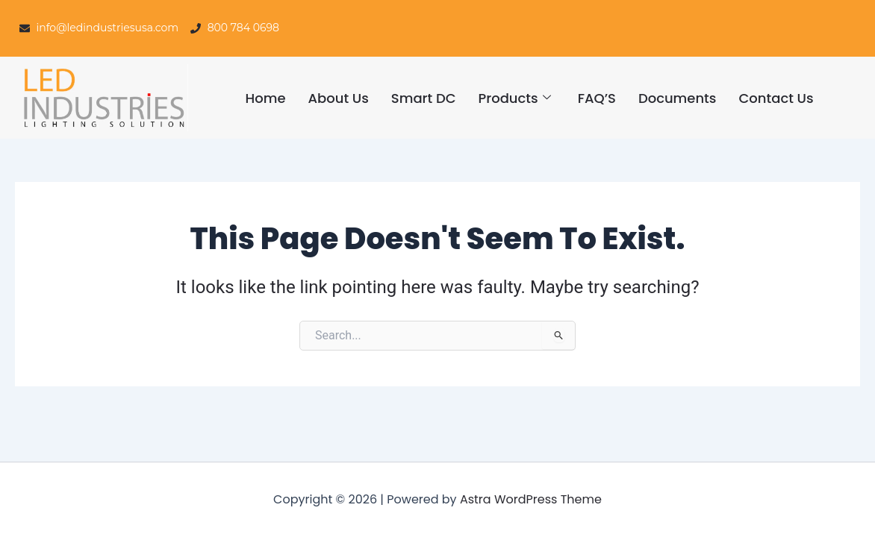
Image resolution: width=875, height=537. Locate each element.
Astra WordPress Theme (531, 499)
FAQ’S (597, 98)
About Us (338, 98)
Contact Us (775, 98)
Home (266, 98)
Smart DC (423, 98)
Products (515, 98)
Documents (677, 98)
